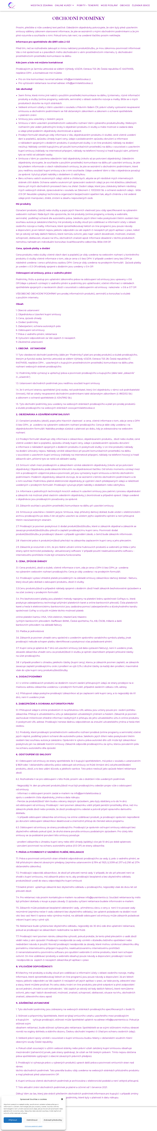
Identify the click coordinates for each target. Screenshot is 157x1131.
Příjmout (13, 1120)
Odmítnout (32, 1120)
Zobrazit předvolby (53, 1120)
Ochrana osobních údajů (33, 1126)
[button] (62, 1099)
